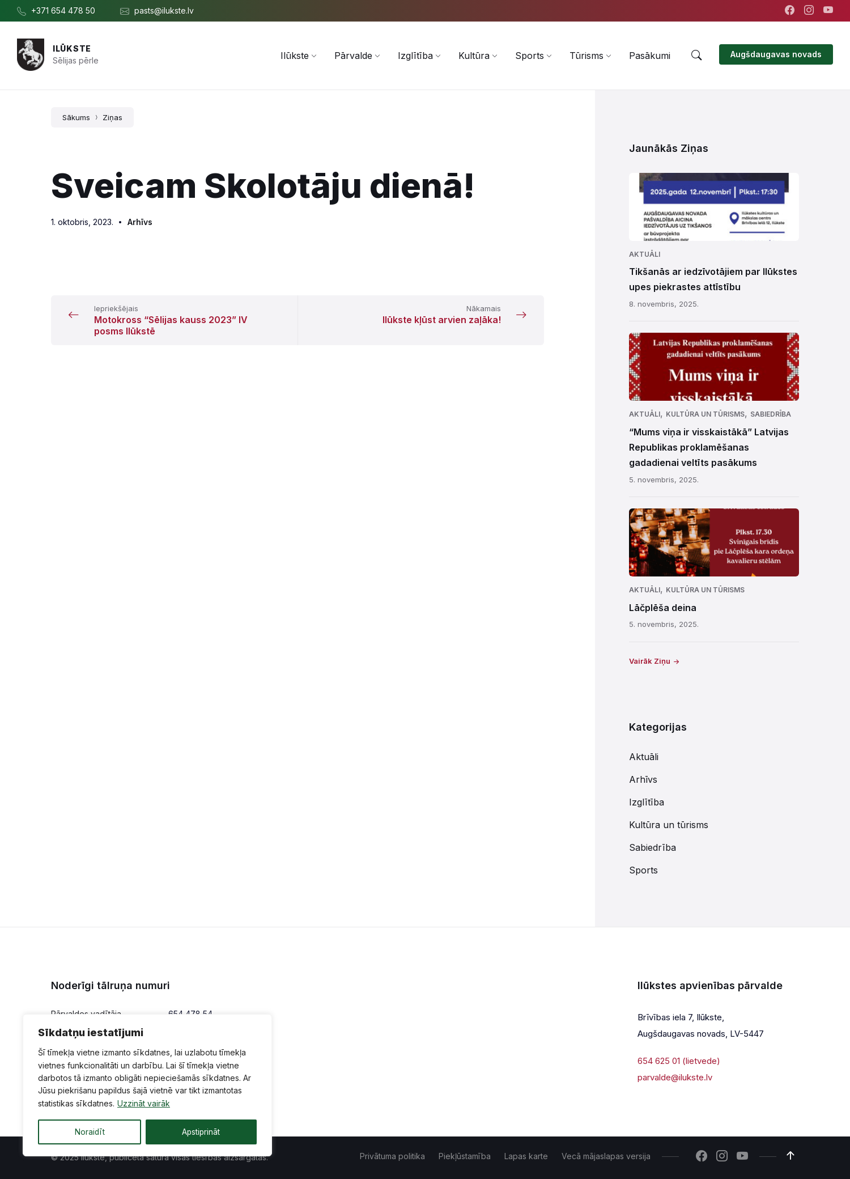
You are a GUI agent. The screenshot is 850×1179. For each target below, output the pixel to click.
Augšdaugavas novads (776, 54)
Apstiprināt (200, 1131)
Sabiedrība (770, 414)
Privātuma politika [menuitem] (392, 1156)
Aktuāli (644, 254)
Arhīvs (140, 222)
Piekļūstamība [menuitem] (465, 1156)
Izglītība (646, 802)
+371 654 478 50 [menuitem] (63, 10)
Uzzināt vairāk (143, 1104)
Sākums (76, 117)
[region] (147, 1085)
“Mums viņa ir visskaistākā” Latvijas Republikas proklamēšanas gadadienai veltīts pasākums (709, 447)
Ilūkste (72, 48)
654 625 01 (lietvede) (679, 1060)
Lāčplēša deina (662, 607)
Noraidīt (89, 1131)
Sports (643, 870)
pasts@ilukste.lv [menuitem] (164, 10)
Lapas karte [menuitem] (526, 1156)
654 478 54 (190, 1014)
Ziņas (112, 117)
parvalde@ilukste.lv (675, 1076)
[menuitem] (294, 55)
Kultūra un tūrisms (705, 414)
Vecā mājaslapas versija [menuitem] (606, 1156)
